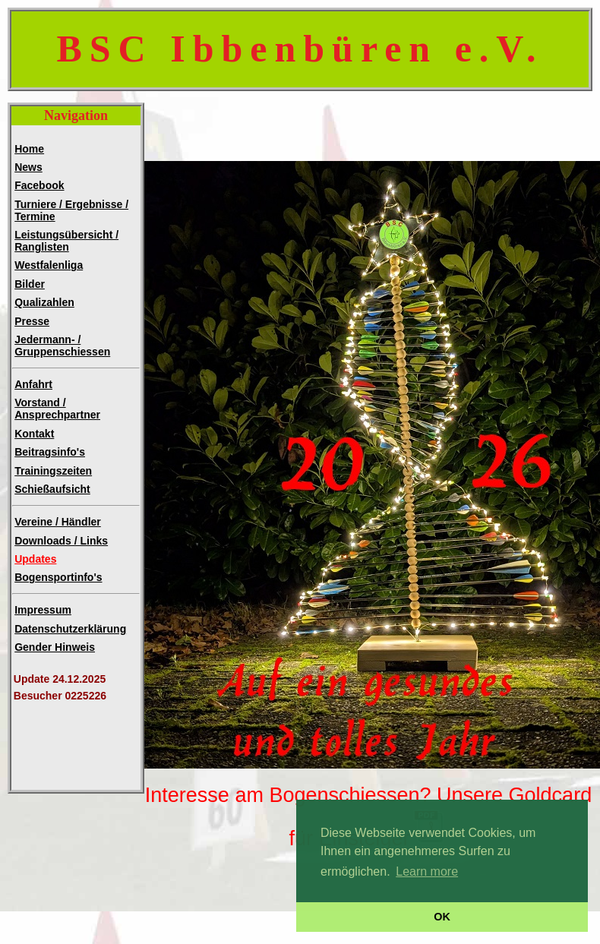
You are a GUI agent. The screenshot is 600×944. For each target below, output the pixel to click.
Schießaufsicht (52, 489)
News (28, 167)
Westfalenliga (48, 265)
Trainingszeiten (53, 471)
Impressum (42, 610)
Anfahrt (33, 384)
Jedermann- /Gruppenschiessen (62, 345)
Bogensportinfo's (58, 577)
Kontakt (34, 434)
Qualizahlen (44, 302)
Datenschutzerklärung (70, 629)
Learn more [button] (427, 871)
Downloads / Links (61, 541)
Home (29, 149)
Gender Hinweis (54, 647)
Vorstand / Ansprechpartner (57, 408)
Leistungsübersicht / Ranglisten (66, 241)
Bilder (29, 284)
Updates (35, 559)
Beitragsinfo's (49, 452)
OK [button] (442, 917)
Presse (31, 321)
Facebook (39, 185)
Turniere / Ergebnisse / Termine (71, 210)
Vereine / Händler (57, 522)
